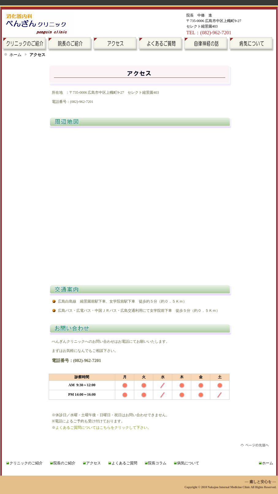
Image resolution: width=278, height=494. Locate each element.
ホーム (15, 54)
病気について (188, 463)
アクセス (93, 463)
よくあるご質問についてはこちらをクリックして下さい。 (103, 427)
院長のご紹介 (64, 463)
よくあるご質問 (124, 463)
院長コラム (157, 463)
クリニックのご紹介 (26, 463)
